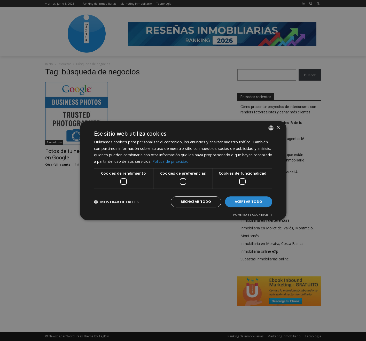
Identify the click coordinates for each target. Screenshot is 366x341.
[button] (116, 201)
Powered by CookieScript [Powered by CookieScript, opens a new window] (252, 215)
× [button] (278, 127)
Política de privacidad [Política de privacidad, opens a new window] (171, 160)
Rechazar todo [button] (192, 201)
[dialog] (183, 170)
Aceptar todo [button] (247, 201)
